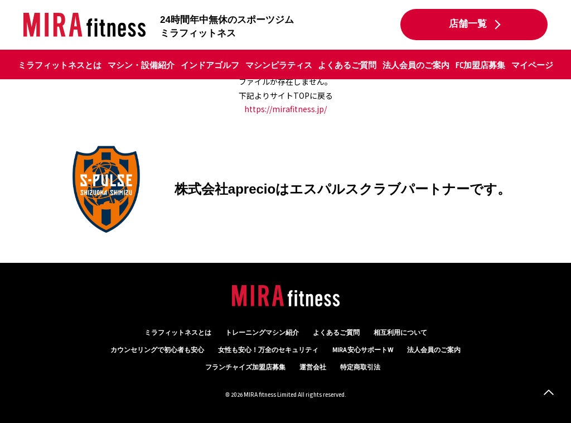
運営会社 (312, 367)
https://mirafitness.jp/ (285, 108)
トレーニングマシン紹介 (262, 333)
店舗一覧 (468, 24)
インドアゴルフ (210, 65)
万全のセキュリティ (268, 350)
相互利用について (400, 333)
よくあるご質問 (347, 65)
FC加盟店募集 (480, 65)
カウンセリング (157, 350)
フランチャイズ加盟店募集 (245, 367)
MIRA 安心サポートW (362, 350)
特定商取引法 (360, 367)
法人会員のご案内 (416, 65)
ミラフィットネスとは (59, 65)
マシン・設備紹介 (141, 65)
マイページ (532, 65)
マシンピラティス (278, 65)
